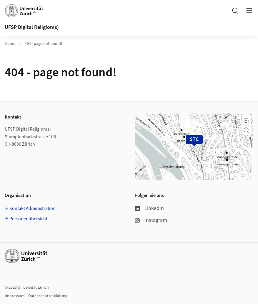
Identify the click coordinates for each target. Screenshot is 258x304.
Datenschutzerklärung (47, 296)
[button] (246, 120)
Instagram (151, 220)
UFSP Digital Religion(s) (32, 27)
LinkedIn (149, 208)
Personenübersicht (28, 219)
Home (10, 44)
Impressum (15, 296)
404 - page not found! (43, 44)
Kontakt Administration (32, 208)
